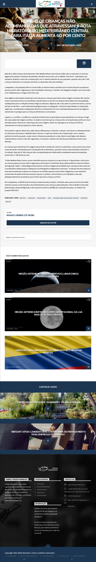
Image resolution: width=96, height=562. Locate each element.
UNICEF (8, 202)
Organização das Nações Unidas (66, 198)
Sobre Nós (40, 484)
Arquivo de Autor (48, 222)
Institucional (41, 490)
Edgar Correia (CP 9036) (42, 45)
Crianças (31, 198)
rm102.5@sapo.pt (74, 496)
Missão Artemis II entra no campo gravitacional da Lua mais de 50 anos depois (48, 313)
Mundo (48, 15)
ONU (49, 198)
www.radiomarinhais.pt (76, 485)
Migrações (41, 198)
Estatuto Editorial (43, 487)
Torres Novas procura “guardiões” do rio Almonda (49, 402)
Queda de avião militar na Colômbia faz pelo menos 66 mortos (48, 351)
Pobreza (84, 198)
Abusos (23, 198)
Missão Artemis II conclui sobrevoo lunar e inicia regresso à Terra (49, 275)
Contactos (40, 493)
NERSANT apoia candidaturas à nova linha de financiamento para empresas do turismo (48, 433)
